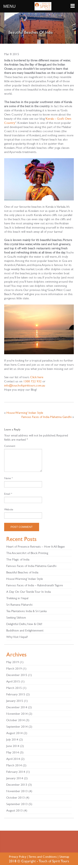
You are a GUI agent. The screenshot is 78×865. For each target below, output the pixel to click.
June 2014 (12, 746)
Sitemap (64, 856)
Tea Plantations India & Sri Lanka (26, 611)
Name (8, 478)
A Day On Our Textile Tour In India (28, 591)
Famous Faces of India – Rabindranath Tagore (34, 585)
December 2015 (16, 675)
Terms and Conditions (43, 856)
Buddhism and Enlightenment (24, 630)
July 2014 (12, 739)
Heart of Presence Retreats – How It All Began (35, 546)
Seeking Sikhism (16, 617)
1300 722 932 (32, 381)
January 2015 (14, 700)
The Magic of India (17, 559)
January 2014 (14, 778)
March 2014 (14, 765)
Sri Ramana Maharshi (19, 604)
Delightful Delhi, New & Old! (24, 624)
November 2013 (17, 791)
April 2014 (13, 759)
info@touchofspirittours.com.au (24, 385)
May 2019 (12, 662)
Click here (36, 377)
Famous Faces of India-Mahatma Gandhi (46, 417)
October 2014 (15, 720)
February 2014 (15, 771)
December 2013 (16, 784)
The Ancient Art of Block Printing (27, 553)
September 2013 (17, 804)
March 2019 (14, 668)
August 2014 (14, 733)
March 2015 (14, 688)
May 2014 (12, 752)
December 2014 (16, 707)
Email (8, 494)
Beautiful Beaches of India (22, 572)
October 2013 (15, 797)
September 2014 (17, 726)
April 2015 (13, 681)
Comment (9, 446)
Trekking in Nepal (17, 598)
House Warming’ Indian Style (24, 412)
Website (8, 509)
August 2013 (14, 810)
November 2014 (17, 713)
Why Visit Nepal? (17, 637)
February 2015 (15, 694)
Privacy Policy (17, 856)
